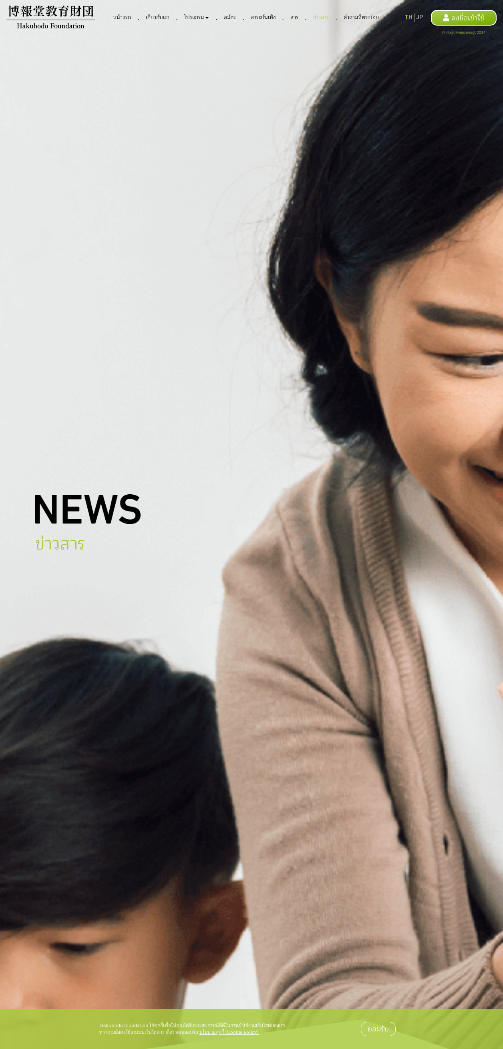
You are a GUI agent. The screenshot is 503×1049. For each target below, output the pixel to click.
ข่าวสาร (321, 17)
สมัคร (230, 17)
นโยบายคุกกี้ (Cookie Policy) (229, 1032)
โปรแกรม (194, 17)
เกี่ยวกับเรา (157, 17)
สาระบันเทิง (263, 17)
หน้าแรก (122, 17)
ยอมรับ (378, 1029)
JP (419, 17)
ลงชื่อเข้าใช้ (463, 18)
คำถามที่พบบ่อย (361, 17)
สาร (294, 17)
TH (408, 17)
